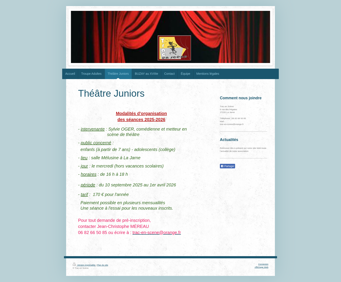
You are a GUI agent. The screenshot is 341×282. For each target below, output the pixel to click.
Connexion (263, 264)
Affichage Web (261, 267)
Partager (227, 166)
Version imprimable (84, 265)
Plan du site (102, 265)
